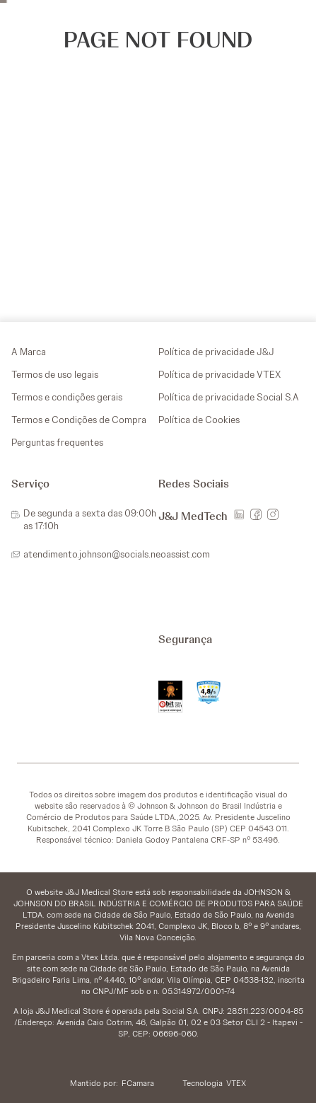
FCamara (138, 1083)
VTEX (236, 1083)
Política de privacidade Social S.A (228, 397)
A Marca (28, 351)
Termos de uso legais (54, 374)
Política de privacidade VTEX (219, 374)
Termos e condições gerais (66, 397)
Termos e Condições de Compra (78, 419)
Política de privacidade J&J (216, 351)
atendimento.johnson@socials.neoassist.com (116, 554)
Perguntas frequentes (57, 442)
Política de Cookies (199, 419)
